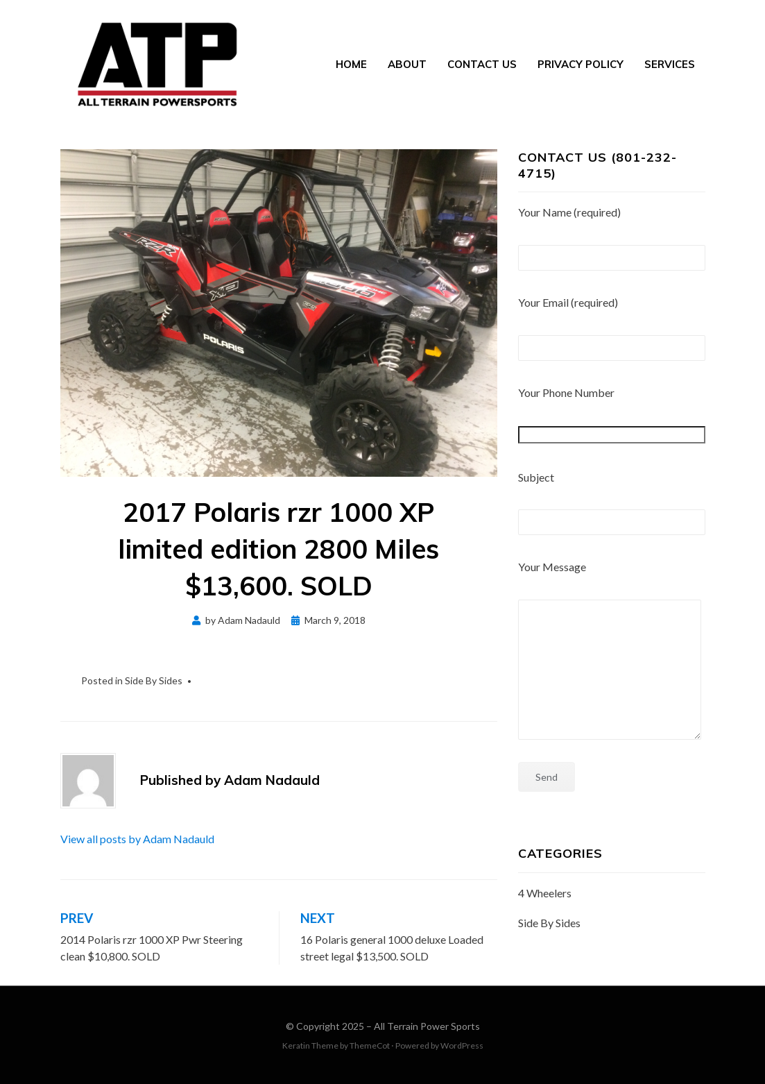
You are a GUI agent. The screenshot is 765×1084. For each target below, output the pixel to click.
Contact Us (482, 64)
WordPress (461, 1045)
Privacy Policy (581, 64)
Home (351, 64)
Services (669, 64)
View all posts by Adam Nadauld (137, 838)
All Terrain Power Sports (427, 1026)
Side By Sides (153, 680)
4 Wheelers (544, 892)
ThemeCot (370, 1045)
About (407, 64)
